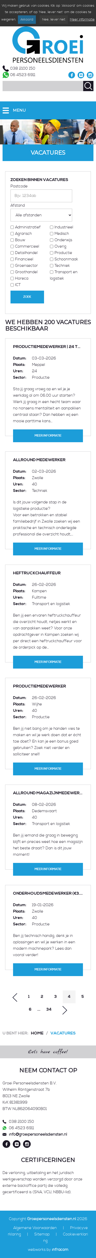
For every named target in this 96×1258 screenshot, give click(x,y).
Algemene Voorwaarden (35, 1227)
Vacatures (63, 1033)
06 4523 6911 (22, 74)
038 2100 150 (22, 68)
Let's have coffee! (48, 1051)
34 (48, 1009)
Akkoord (26, 19)
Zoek (27, 297)
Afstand (17, 205)
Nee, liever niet (53, 19)
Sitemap (42, 1234)
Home (37, 1033)
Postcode (19, 186)
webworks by (48, 1249)
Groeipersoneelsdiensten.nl (51, 1219)
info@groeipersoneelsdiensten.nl (38, 1134)
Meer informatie (82, 19)
